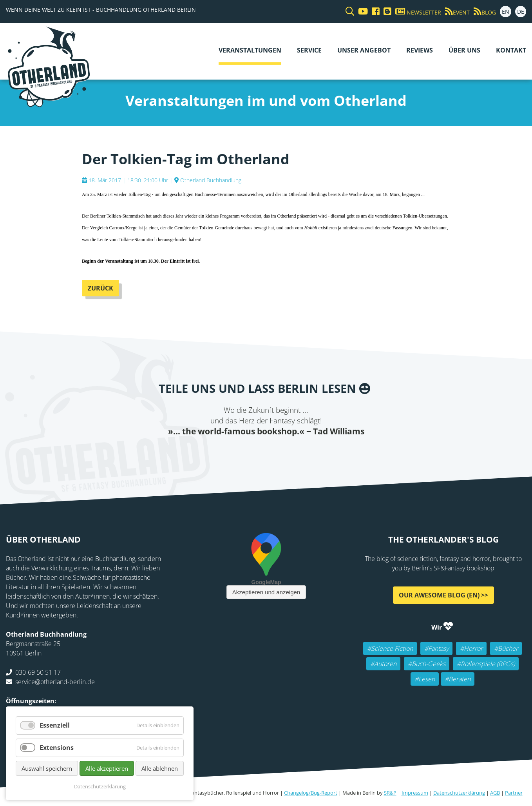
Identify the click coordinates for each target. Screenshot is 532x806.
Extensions (57, 747)
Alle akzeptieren (106, 768)
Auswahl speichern (47, 768)
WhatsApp (289, 453)
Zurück (100, 288)
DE (520, 11)
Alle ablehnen (159, 768)
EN (505, 11)
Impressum (415, 792)
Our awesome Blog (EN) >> (443, 595)
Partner (514, 792)
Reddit (274, 453)
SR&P (390, 792)
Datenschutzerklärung (459, 792)
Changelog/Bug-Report (310, 792)
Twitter (242, 453)
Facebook (227, 453)
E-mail (258, 453)
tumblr (305, 453)
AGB (495, 792)
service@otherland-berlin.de (55, 681)
